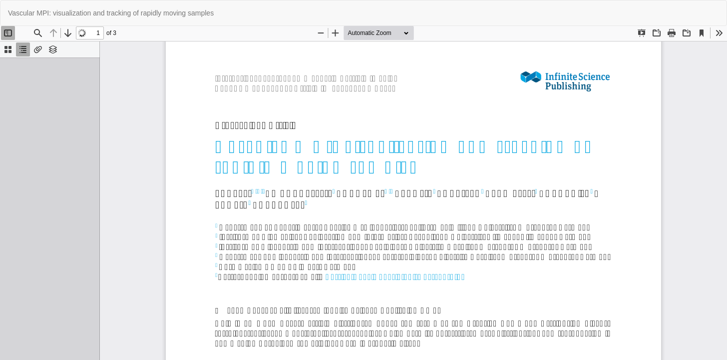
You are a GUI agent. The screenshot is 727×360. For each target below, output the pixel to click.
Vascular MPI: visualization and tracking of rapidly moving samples (111, 13)
